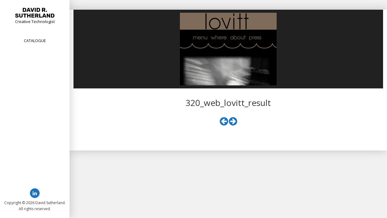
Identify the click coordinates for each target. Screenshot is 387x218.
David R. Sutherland (35, 12)
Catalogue (35, 40)
